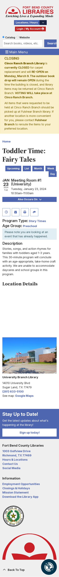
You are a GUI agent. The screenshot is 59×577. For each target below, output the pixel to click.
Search (52, 43)
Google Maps (24, 395)
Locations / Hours (27, 22)
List (27, 168)
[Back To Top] (29, 570)
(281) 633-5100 (13, 391)
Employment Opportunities (21, 484)
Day (52, 174)
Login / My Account (29, 28)
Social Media (11, 468)
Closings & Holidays (16, 488)
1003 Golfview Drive (16, 451)
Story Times (37, 221)
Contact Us (10, 464)
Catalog (10, 37)
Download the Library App (20, 496)
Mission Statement (15, 492)
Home (6, 141)
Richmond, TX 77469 (16, 455)
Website (24, 37)
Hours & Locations (15, 459)
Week (50, 168)
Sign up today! (30, 432)
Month (38, 168)
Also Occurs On (29, 199)
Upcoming (13, 168)
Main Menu (16, 52)
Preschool (30, 226)
